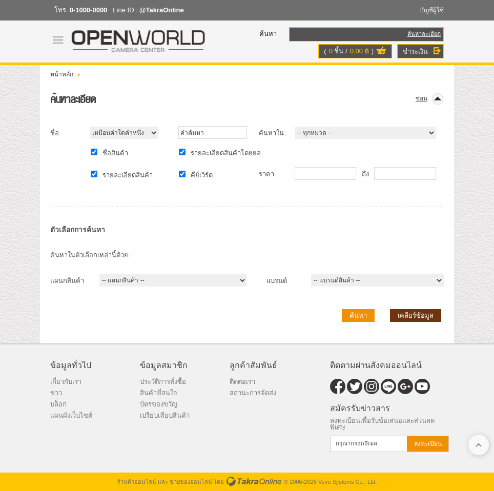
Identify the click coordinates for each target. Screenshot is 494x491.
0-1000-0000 (89, 10)
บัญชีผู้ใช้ (432, 10)
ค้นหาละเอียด (424, 34)
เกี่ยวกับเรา (65, 381)
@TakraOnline (161, 10)
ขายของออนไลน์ (191, 482)
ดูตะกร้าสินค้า (381, 52)
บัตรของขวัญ (158, 404)
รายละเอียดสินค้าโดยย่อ (226, 153)
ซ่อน (421, 98)
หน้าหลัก (61, 74)
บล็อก (58, 404)
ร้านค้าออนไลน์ (136, 482)
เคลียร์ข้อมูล (416, 315)
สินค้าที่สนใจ (158, 393)
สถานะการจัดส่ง (253, 393)
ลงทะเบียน (428, 443)
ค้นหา (358, 315)
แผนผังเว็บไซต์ (71, 415)
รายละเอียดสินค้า (127, 175)
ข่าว (56, 393)
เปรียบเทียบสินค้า (165, 415)
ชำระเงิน (415, 51)
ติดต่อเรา (242, 381)
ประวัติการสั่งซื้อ (163, 381)
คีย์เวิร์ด (202, 175)
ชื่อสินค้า (115, 153)
